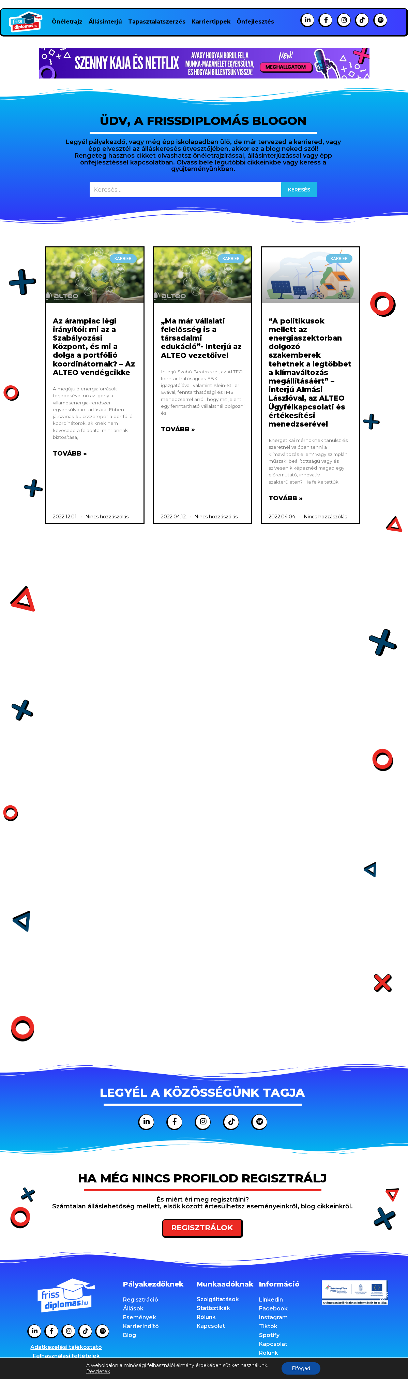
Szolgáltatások (218, 1299)
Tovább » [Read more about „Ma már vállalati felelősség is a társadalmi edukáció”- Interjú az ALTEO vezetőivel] (178, 429)
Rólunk (206, 1317)
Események (139, 1317)
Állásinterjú (105, 21)
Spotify (269, 1335)
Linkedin (271, 1299)
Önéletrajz (67, 21)
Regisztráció (140, 1299)
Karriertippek (211, 21)
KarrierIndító (141, 1326)
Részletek (98, 1371)
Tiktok (268, 1326)
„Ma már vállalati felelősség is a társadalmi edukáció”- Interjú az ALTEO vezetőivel (201, 338)
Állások (133, 1308)
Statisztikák (213, 1308)
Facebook (273, 1308)
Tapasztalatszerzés (156, 21)
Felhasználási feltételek (66, 1356)
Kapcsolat (211, 1326)
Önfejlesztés (255, 21)
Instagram (273, 1317)
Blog (129, 1335)
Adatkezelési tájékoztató (66, 1347)
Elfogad (301, 1368)
